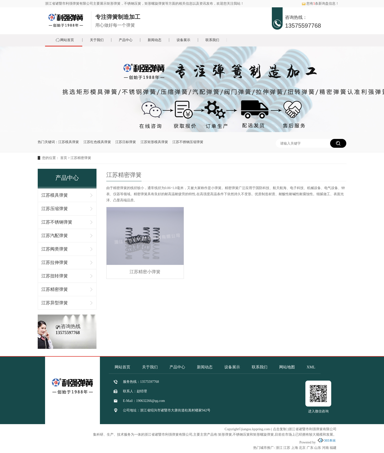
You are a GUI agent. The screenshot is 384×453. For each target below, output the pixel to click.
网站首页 (67, 40)
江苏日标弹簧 (125, 142)
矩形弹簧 (113, 3)
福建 (333, 448)
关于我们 (97, 40)
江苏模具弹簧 (68, 142)
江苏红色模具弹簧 (97, 142)
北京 (302, 448)
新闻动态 (154, 40)
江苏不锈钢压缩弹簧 (187, 142)
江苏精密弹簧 (81, 158)
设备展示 (183, 40)
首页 (63, 158)
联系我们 (212, 40)
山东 (317, 448)
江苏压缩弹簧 (54, 208)
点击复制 (280, 429)
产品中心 (125, 40)
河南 (325, 448)
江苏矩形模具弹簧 (154, 142)
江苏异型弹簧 (54, 302)
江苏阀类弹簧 (54, 249)
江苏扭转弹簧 (54, 275)
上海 (294, 448)
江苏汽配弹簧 (54, 235)
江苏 (286, 448)
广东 (310, 448)
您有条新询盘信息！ (320, 3)
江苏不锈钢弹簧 (56, 222)
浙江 (279, 448)
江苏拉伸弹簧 (54, 262)
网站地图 (287, 367)
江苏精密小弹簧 (145, 271)
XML (311, 367)
